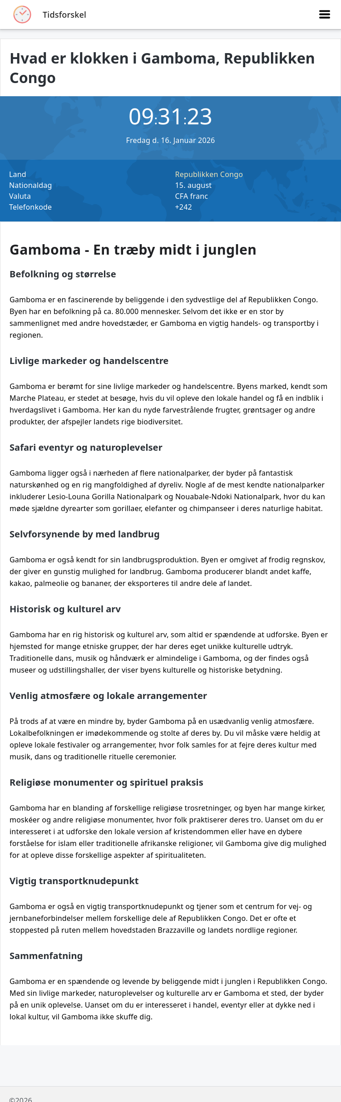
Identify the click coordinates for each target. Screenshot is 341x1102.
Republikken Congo (209, 174)
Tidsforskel (64, 14)
